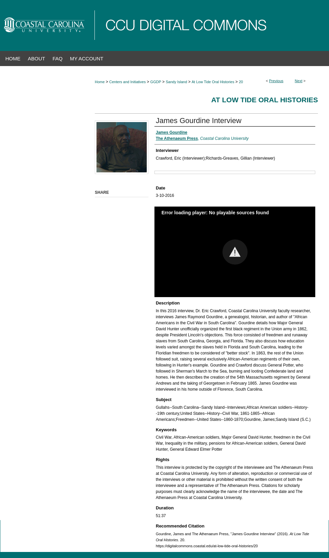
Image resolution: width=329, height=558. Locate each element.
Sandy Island (176, 82)
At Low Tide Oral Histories (213, 82)
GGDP (155, 82)
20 (241, 82)
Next (299, 81)
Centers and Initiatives (127, 82)
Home (100, 82)
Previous (276, 81)
